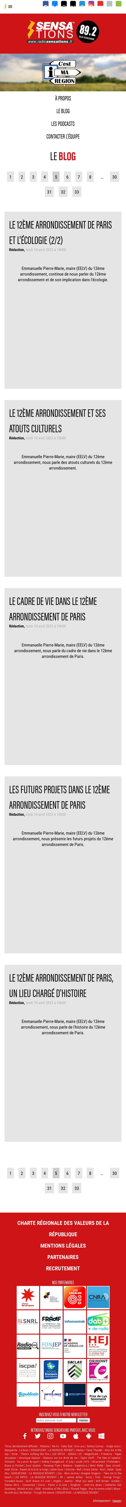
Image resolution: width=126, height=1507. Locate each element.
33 (77, 192)
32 (63, 192)
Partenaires (63, 1257)
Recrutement (63, 1268)
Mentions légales (63, 1245)
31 (49, 192)
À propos (63, 97)
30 (114, 177)
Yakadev (116, 1500)
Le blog (63, 110)
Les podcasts (63, 123)
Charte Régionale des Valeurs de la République (63, 1228)
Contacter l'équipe (63, 135)
